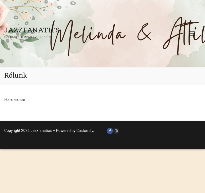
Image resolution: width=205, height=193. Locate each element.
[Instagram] (116, 131)
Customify (84, 130)
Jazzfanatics (32, 30)
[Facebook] (110, 131)
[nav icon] (192, 33)
